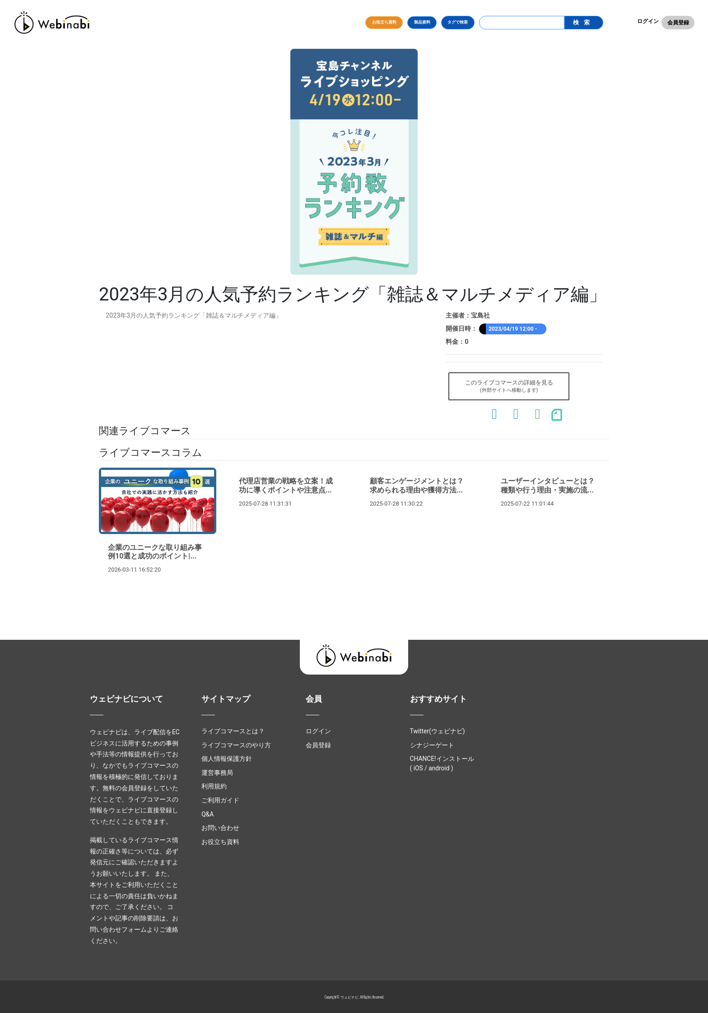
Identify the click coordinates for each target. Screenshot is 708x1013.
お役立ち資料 (384, 22)
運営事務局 (217, 772)
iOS (418, 768)
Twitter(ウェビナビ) (437, 731)
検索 (583, 22)
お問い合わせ (220, 827)
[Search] (522, 22)
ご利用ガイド (220, 800)
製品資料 (422, 22)
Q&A (207, 814)
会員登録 (678, 22)
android (439, 768)
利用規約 (214, 786)
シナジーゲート (432, 745)
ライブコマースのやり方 (236, 745)
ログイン (648, 21)
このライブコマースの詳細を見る (509, 386)
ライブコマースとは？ (233, 731)
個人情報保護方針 (226, 758)
